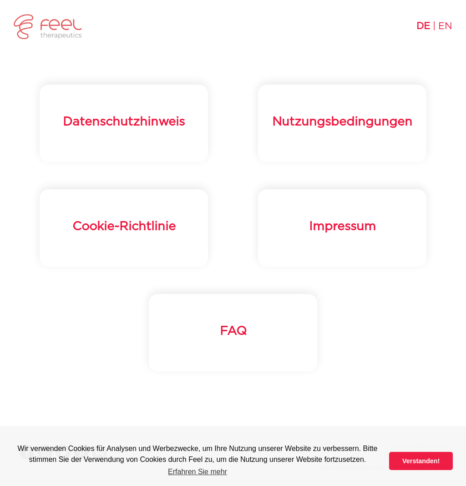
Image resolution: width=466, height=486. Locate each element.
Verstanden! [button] (421, 461)
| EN (434, 26)
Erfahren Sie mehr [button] (197, 472)
